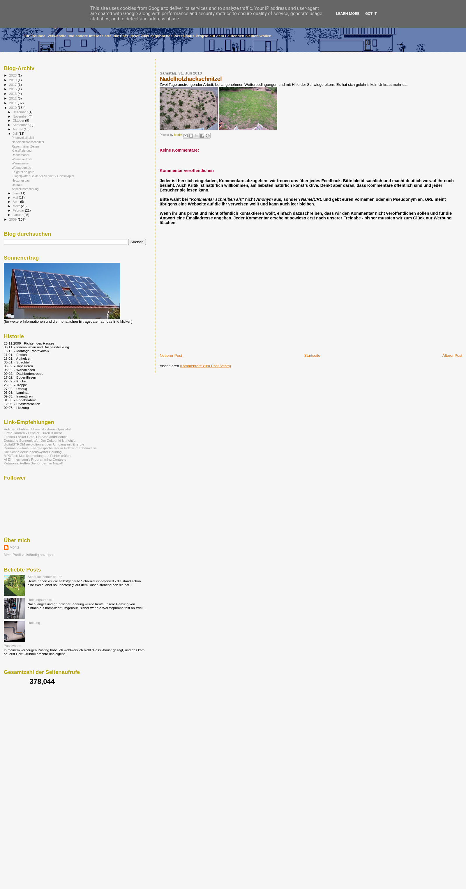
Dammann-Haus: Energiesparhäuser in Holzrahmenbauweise (50, 448)
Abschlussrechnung (25, 189)
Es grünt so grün (23, 172)
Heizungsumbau (40, 599)
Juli (16, 133)
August (18, 129)
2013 (13, 93)
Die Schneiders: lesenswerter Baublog (33, 452)
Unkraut (17, 185)
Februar (19, 210)
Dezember (21, 112)
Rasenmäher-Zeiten (25, 146)
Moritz (15, 547)
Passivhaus (12, 645)
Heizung (34, 622)
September (21, 125)
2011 (13, 103)
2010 (13, 107)
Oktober (19, 120)
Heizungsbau (21, 180)
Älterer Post (452, 355)
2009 (13, 219)
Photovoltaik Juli (23, 137)
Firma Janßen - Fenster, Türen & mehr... (34, 433)
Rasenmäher (20, 155)
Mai (16, 197)
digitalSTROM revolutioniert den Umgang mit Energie (44, 444)
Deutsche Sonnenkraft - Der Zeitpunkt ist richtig (39, 440)
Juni (16, 193)
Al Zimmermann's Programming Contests (35, 459)
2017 (13, 84)
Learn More (347, 13)
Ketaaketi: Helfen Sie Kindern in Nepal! (33, 463)
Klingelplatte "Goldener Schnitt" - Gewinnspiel (43, 176)
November (21, 116)
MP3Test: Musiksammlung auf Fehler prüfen (37, 455)
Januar (18, 215)
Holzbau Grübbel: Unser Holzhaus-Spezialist (37, 429)
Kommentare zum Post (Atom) (205, 366)
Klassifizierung (21, 150)
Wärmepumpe (21, 167)
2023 (13, 75)
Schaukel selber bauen (45, 577)
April (16, 201)
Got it (371, 13)
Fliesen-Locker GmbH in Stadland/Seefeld (36, 437)
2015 (13, 89)
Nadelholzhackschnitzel (28, 142)
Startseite (312, 355)
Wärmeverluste (22, 159)
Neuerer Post (171, 355)
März (17, 206)
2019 (13, 80)
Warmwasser (20, 163)
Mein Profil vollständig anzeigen (29, 555)
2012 (13, 98)
